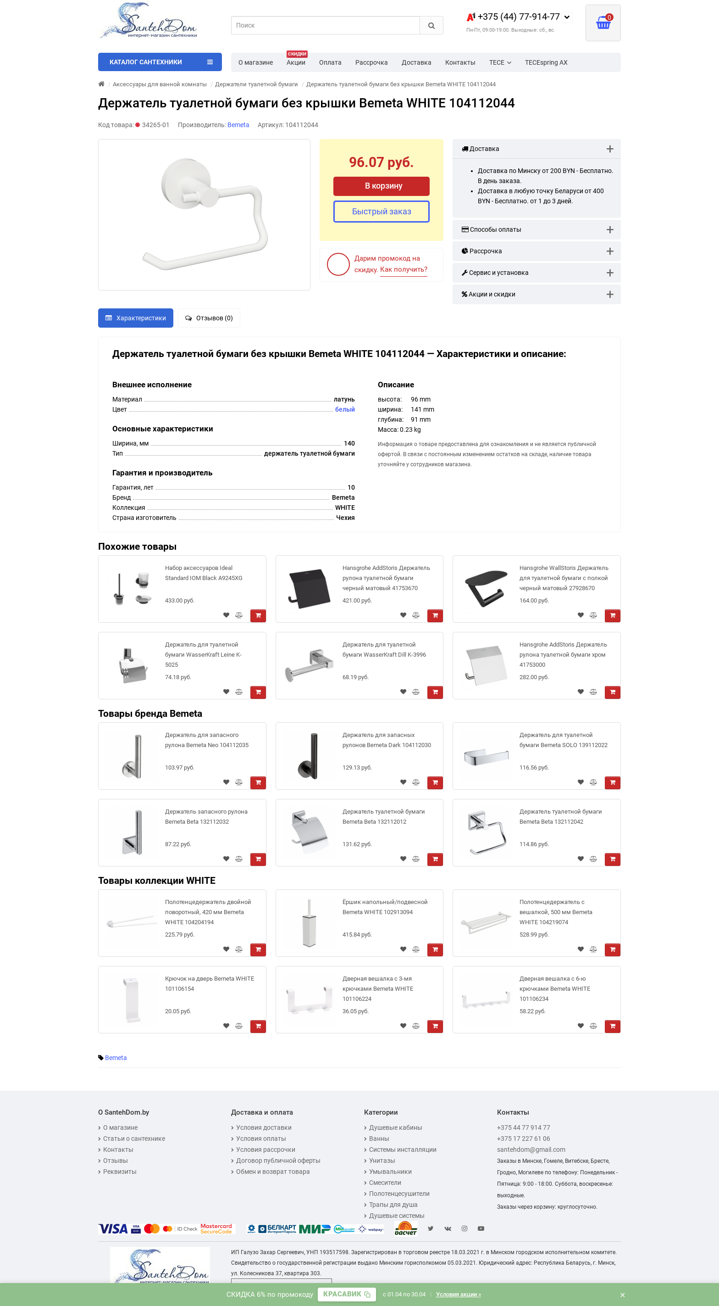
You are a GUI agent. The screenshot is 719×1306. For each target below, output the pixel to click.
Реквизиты (117, 1171)
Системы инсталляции (400, 1149)
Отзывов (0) (209, 318)
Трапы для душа (391, 1204)
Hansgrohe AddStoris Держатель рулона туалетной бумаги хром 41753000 (563, 654)
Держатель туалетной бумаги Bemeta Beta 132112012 (384, 816)
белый (345, 409)
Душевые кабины (393, 1127)
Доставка (416, 62)
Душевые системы (394, 1215)
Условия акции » (458, 1294)
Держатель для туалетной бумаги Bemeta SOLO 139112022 (564, 739)
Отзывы (113, 1160)
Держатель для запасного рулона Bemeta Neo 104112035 (207, 739)
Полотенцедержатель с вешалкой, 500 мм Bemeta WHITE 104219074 (556, 912)
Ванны (376, 1138)
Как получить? (403, 269)
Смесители (382, 1182)
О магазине (255, 62)
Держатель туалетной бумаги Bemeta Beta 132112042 (561, 816)
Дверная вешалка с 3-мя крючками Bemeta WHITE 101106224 (378, 988)
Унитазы (379, 1160)
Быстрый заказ (381, 211)
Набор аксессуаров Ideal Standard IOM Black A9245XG (204, 572)
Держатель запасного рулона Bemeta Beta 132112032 (206, 816)
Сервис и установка (495, 272)
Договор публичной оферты (276, 1160)
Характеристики (135, 318)
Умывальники (388, 1171)
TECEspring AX (546, 62)
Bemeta (116, 1057)
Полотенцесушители (397, 1193)
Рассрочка (371, 62)
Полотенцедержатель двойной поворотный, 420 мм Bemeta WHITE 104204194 (208, 912)
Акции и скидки (488, 294)
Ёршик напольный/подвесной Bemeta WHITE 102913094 (385, 907)
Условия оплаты (258, 1138)
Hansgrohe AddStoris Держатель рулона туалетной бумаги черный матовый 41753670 (386, 578)
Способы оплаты (491, 229)
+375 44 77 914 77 (523, 1127)
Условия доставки (261, 1127)
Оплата (330, 62)
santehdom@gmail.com (531, 1149)
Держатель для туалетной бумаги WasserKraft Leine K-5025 (203, 654)
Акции (297, 59)
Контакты (460, 62)
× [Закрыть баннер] (622, 1294)
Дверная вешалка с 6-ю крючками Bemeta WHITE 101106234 (555, 988)
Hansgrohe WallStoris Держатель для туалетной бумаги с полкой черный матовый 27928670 (564, 578)
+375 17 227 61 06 (523, 1138)
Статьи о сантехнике (131, 1138)
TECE (500, 62)
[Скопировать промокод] (347, 1294)
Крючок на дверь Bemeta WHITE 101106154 (209, 983)
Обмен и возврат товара (270, 1171)
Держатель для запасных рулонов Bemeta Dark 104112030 (387, 739)
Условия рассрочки (263, 1149)
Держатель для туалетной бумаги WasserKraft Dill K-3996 (384, 649)
